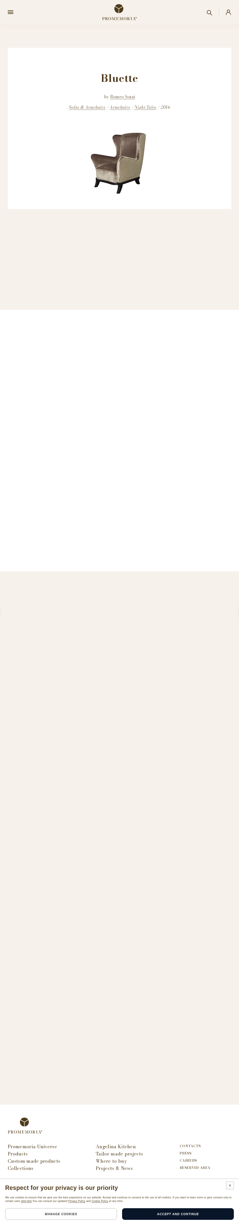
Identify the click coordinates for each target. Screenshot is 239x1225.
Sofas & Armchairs (87, 107)
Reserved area (195, 1167)
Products (18, 1154)
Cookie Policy (100, 1201)
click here (26, 1201)
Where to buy (111, 1161)
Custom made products (34, 1161)
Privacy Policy (76, 1201)
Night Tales (145, 107)
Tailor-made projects (119, 1154)
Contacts (190, 1146)
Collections (21, 1168)
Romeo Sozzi (122, 97)
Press (186, 1153)
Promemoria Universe (32, 1146)
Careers (188, 1160)
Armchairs (120, 107)
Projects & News (114, 1168)
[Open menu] (10, 12)
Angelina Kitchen (116, 1146)
